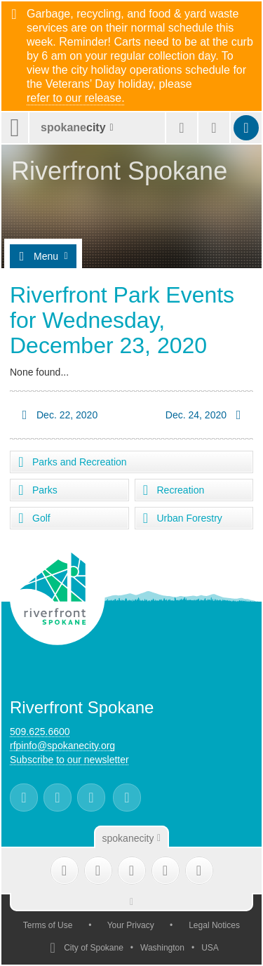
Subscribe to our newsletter (69, 759)
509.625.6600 (40, 731)
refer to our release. (76, 98)
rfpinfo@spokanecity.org (62, 745)
